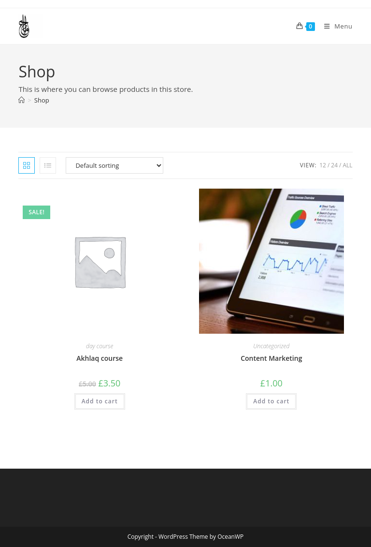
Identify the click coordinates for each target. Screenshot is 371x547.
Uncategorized (271, 346)
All (347, 165)
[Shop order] (114, 165)
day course (99, 346)
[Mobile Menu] (335, 26)
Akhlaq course (99, 358)
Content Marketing (271, 358)
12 (322, 165)
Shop (41, 100)
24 (334, 165)
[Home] (21, 100)
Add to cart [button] (100, 401)
